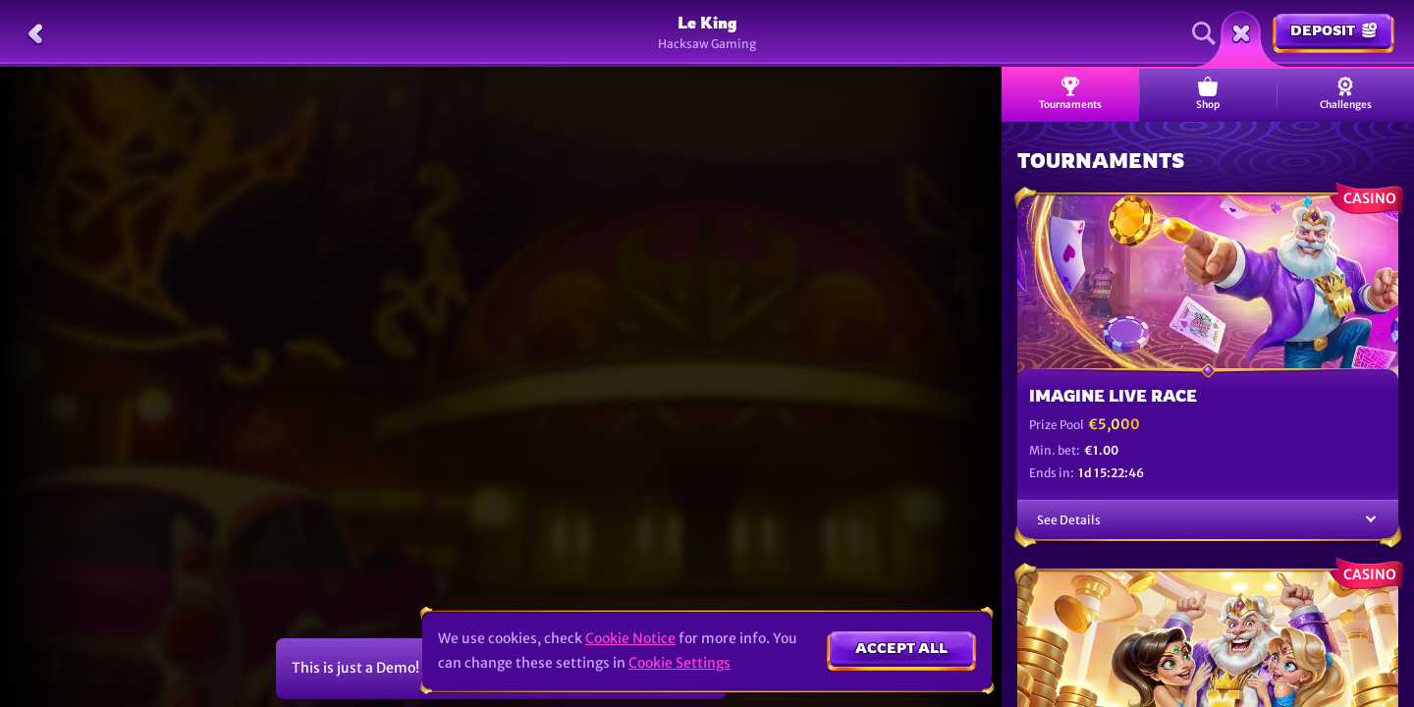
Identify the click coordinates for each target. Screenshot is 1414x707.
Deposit (1333, 30)
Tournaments (1070, 94)
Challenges (1346, 94)
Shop (1208, 94)
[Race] (1241, 33)
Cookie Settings (679, 663)
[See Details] (1371, 520)
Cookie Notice (630, 638)
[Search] (1204, 33)
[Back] (35, 33)
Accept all (901, 647)
